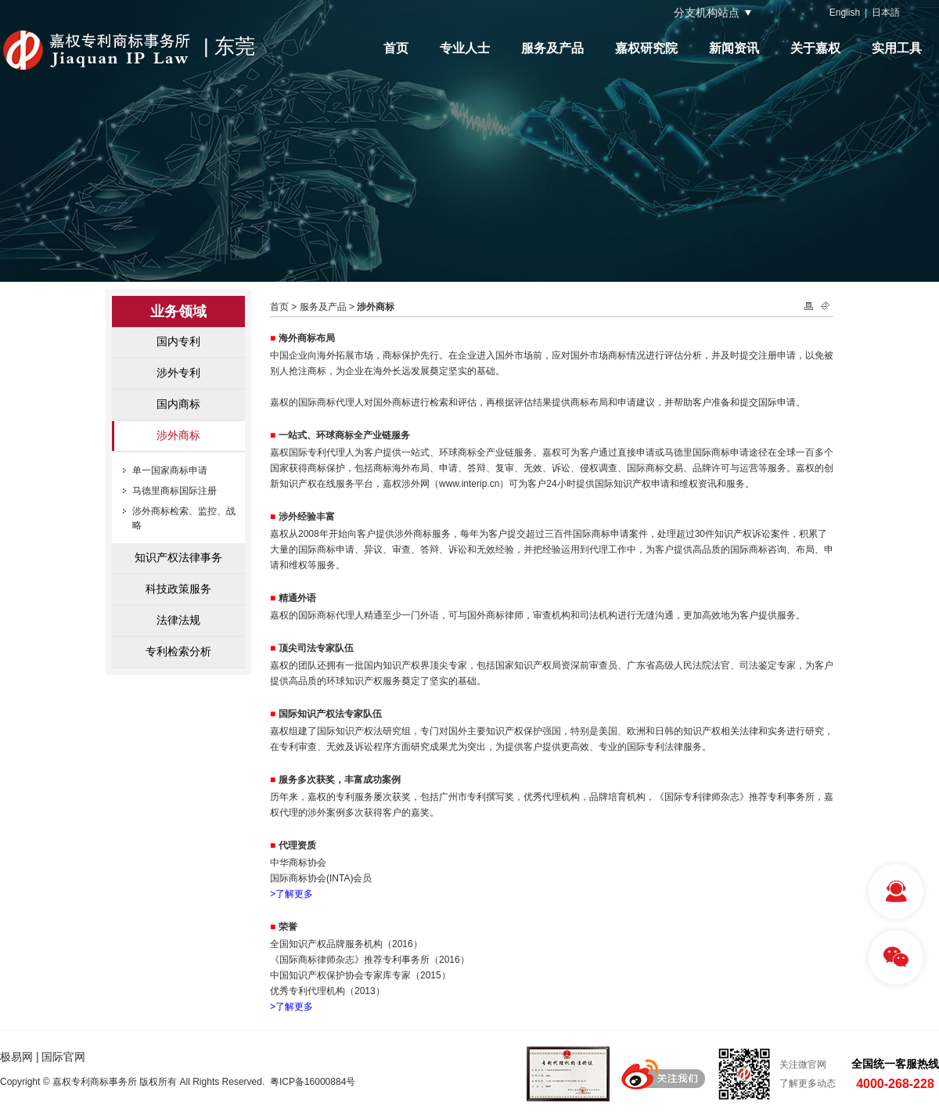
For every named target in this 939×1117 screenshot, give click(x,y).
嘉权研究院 (646, 48)
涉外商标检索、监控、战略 (184, 518)
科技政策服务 (178, 588)
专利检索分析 (178, 651)
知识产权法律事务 (178, 557)
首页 (395, 48)
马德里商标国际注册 (174, 490)
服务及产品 (552, 48)
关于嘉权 (815, 48)
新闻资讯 (734, 48)
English (844, 12)
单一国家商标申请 (169, 470)
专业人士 (465, 48)
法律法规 (178, 620)
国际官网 (63, 1056)
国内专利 (178, 341)
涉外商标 (178, 435)
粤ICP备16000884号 (312, 1081)
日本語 (886, 12)
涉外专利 (178, 372)
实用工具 (897, 48)
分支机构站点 (706, 12)
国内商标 (178, 404)
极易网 (16, 1056)
